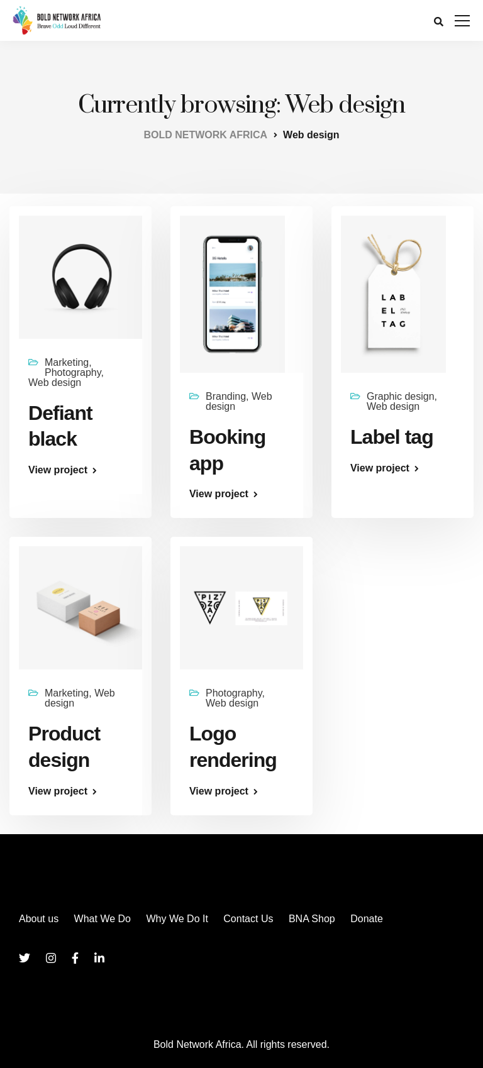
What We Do (102, 918)
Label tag (391, 437)
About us (38, 918)
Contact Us (248, 918)
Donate (366, 918)
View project (57, 470)
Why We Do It (177, 918)
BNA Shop (312, 918)
